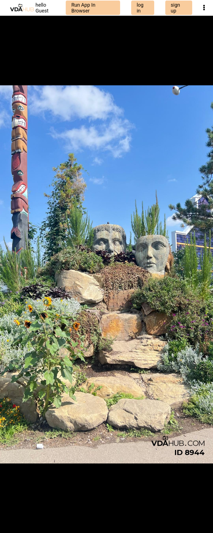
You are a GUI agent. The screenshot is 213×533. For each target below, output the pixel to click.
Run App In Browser (83, 8)
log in (140, 8)
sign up (175, 8)
